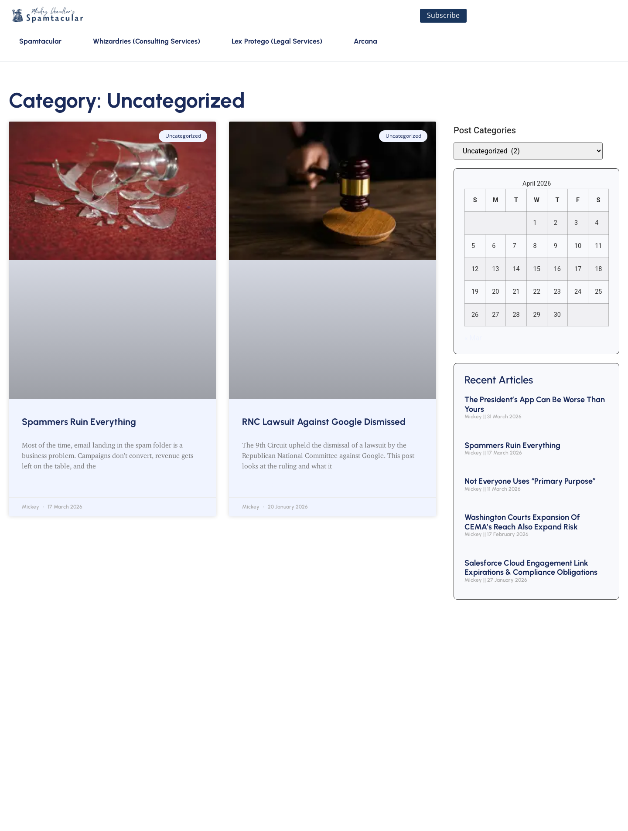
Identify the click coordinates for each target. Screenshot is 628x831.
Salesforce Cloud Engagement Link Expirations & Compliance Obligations (530, 568)
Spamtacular (40, 41)
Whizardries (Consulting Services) (146, 41)
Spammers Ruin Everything (79, 422)
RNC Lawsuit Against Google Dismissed (324, 422)
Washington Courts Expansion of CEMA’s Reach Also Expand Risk (522, 523)
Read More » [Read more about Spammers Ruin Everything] (44, 485)
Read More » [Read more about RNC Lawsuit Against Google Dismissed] (264, 485)
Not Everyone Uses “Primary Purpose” (530, 482)
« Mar (473, 339)
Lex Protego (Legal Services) (277, 41)
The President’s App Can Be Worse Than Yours (534, 405)
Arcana (365, 41)
